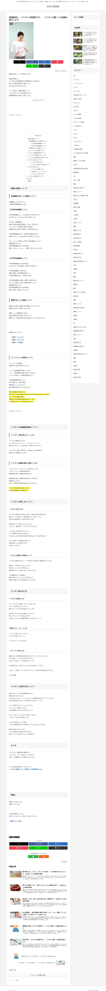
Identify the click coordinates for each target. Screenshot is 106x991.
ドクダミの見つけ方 (37, 158)
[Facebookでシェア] (23, 62)
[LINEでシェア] (53, 62)
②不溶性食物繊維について (39, 142)
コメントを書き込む (38, 973)
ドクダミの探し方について (35, 156)
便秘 (10, 834)
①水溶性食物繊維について (39, 139)
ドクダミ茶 (13, 672)
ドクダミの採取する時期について (41, 161)
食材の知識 (16, 834)
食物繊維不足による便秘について (38, 137)
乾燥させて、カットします (39, 168)
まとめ (30, 175)
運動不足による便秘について (37, 144)
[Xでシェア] (13, 62)
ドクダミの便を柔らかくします (38, 151)
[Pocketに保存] (43, 62)
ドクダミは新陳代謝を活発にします (39, 154)
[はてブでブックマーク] (33, 62)
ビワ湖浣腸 (20, 339)
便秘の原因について (33, 134)
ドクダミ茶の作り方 (33, 163)
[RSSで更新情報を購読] (40, 853)
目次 (36, 131)
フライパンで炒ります (38, 170)
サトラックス (20, 336)
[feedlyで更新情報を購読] (36, 853)
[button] (63, 62)
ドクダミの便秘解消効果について (37, 149)
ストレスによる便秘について (37, 146)
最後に (30, 178)
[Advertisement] (38, 102)
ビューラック (20, 334)
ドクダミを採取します (38, 166)
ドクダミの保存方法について (36, 173)
